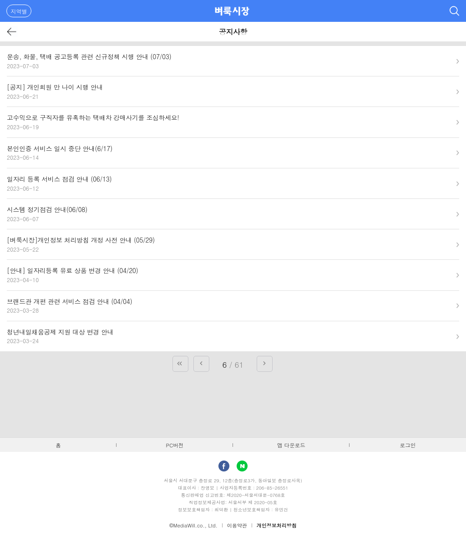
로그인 (408, 445)
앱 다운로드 (291, 445)
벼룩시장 (232, 11)
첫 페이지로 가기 (180, 363)
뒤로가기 (12, 31)
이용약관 (237, 525)
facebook (223, 466)
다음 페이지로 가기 (264, 363)
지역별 (19, 11)
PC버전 (175, 445)
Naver (242, 466)
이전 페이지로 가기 (201, 363)
